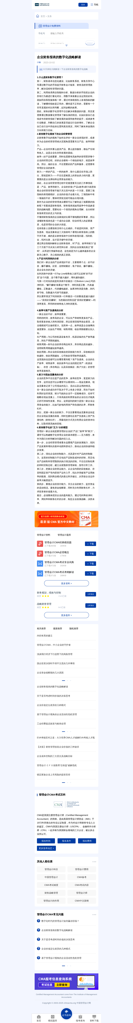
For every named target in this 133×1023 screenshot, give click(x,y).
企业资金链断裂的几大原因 (50, 672)
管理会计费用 (81, 869)
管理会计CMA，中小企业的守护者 (54, 645)
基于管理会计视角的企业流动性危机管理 (57, 714)
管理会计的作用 (51, 900)
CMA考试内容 (82, 885)
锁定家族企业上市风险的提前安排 (53, 774)
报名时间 (46, 841)
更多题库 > (66, 615)
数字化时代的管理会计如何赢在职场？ (58, 921)
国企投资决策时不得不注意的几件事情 (56, 663)
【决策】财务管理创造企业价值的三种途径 (58, 747)
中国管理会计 (51, 877)
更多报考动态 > (46, 848)
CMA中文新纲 (82, 900)
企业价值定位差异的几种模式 (51, 705)
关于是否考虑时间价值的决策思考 (53, 696)
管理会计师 (81, 893)
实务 (49, 16)
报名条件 (66, 841)
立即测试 (90, 594)
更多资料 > (66, 583)
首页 (43, 16)
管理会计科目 (51, 869)
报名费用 (87, 841)
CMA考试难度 (51, 885)
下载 (90, 543)
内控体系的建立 (44, 635)
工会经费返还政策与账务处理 (51, 723)
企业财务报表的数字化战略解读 (52, 686)
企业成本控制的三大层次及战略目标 (54, 756)
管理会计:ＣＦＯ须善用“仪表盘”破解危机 (57, 765)
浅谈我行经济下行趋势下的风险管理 (54, 654)
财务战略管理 (51, 893)
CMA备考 (81, 877)
